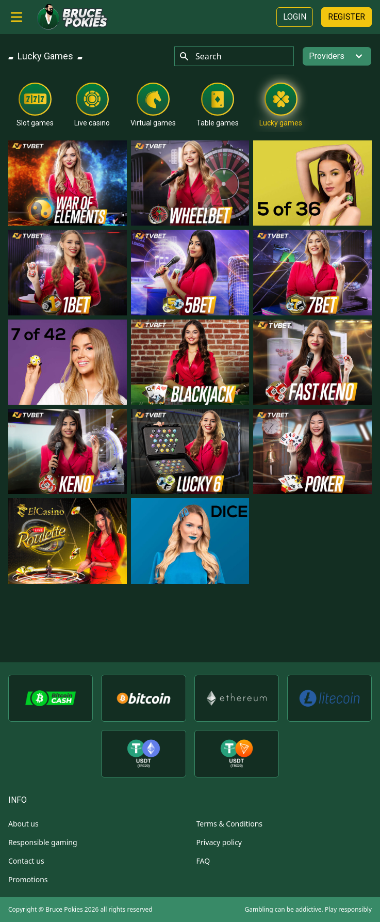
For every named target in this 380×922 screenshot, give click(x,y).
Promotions (28, 879)
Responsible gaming (42, 842)
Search (200, 56)
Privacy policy (219, 842)
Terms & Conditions (229, 824)
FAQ (203, 861)
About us (23, 824)
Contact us (26, 861)
